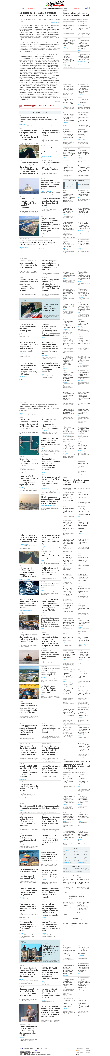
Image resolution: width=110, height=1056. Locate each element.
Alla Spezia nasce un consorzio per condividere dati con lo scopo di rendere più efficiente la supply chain (68, 376)
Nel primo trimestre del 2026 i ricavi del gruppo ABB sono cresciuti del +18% (68, 101)
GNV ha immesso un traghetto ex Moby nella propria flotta (84, 194)
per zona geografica (84, 188)
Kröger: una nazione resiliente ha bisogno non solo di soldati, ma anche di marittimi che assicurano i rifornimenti (28, 982)
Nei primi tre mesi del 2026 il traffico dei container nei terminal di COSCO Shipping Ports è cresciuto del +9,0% (68, 225)
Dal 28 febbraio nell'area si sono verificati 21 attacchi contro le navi (68, 533)
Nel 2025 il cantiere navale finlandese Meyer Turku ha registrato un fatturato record (84, 342)
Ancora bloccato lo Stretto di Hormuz (27, 294)
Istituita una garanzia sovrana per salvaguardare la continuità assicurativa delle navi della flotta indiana (50, 285)
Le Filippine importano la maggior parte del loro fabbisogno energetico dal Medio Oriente (28, 717)
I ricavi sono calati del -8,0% (69, 628)
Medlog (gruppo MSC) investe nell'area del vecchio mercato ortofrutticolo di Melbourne (28, 730)
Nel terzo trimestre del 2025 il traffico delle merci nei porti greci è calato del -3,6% (83, 675)
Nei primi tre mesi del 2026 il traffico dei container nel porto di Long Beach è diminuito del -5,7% (84, 225)
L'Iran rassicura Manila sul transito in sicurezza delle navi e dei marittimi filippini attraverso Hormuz (28, 708)
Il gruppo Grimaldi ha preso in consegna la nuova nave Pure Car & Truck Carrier (84, 169)
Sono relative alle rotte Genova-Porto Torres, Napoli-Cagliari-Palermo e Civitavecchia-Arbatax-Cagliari (49, 760)
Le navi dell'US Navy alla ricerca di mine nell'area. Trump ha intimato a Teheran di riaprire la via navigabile (28, 547)
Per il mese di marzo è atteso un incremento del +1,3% (68, 418)
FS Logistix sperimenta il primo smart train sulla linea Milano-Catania (69, 274)
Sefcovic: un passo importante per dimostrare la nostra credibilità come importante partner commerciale (51, 960)
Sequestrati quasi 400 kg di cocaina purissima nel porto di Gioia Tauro (84, 591)
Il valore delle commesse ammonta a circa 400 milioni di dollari (69, 251)
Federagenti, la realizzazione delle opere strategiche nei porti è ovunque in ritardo (27, 926)
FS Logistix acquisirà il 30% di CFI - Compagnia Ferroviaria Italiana (50, 166)
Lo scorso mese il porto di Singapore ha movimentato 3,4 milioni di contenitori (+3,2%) (84, 639)
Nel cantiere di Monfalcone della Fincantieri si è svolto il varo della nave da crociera (50, 347)
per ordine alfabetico (84, 185)
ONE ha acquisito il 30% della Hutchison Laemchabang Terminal (84, 623)
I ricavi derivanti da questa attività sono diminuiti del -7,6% (83, 383)
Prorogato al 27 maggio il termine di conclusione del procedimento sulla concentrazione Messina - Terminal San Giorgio (68, 143)
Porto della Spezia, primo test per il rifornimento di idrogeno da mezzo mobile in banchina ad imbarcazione (68, 559)
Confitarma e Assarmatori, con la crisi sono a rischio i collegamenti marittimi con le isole (84, 511)
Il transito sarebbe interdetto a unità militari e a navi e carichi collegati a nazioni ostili (50, 316)
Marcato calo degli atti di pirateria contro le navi (50, 586)
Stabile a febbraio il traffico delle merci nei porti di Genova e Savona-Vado (50, 571)
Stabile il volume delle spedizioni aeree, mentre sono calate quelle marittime (36, 125)
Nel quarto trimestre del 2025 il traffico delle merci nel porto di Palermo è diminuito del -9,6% (50, 993)
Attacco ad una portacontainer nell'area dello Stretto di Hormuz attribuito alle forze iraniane (50, 185)
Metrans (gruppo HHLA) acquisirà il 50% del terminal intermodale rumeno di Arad (50, 926)
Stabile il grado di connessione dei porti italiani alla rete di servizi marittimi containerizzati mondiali (50, 856)
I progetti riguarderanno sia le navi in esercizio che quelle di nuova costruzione (69, 438)
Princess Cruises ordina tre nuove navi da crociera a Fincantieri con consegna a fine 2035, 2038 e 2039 (28, 368)
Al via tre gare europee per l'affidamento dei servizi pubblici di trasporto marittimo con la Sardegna (50, 750)
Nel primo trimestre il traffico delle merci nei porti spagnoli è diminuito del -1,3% (84, 57)
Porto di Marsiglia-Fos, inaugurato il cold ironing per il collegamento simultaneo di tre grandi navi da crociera (68, 361)
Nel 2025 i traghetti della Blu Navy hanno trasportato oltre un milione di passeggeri (83, 89)
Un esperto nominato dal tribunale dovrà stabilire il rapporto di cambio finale (83, 315)
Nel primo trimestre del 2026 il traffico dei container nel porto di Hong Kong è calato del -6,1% (83, 292)
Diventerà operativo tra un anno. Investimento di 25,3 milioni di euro (83, 615)
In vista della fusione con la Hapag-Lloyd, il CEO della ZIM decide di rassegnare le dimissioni (50, 367)
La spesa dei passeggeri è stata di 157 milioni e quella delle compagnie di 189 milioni (38, 812)
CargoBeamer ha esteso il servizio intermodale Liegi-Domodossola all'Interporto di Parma (83, 118)
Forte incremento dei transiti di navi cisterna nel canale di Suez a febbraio (50, 656)
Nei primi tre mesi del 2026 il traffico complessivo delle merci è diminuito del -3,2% (50, 140)
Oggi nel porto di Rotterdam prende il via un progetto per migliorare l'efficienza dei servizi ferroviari (28, 750)
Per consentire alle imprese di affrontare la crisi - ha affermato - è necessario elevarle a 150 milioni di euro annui (28, 213)
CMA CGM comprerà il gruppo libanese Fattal (83, 323)
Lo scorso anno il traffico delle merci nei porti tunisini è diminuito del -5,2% (68, 576)
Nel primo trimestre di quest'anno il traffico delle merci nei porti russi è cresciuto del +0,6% (50, 481)
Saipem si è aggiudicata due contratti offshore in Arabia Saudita (68, 244)
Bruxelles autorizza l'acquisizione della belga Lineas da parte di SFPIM (84, 244)
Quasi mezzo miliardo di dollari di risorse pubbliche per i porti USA (28, 839)
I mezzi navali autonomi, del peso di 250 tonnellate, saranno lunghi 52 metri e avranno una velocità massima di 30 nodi (84, 143)
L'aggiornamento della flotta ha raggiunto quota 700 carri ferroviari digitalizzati (69, 281)
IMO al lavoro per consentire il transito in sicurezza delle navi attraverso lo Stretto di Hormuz (28, 603)
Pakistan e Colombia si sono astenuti (49, 630)
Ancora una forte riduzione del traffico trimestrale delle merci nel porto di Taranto (69, 292)
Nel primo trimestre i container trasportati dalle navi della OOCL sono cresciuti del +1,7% (84, 375)
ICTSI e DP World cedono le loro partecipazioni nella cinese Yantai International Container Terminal (49, 973)
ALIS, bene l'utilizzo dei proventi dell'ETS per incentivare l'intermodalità (69, 655)
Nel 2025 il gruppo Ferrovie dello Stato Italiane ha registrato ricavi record (49, 689)
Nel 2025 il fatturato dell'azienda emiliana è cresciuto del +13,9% (68, 550)
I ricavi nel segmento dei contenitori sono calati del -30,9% (83, 662)
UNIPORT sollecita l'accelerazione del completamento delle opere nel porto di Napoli (49, 840)
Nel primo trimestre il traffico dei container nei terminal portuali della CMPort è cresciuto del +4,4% (69, 117)
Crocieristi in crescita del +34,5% (48, 578)
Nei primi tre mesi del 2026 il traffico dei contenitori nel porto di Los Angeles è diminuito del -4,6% (69, 324)
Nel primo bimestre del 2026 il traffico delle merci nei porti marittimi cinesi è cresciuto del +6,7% (28, 873)
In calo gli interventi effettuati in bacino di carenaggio (82, 473)
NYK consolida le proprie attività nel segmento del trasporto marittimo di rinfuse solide (83, 559)
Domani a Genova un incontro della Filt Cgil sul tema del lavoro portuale (69, 638)
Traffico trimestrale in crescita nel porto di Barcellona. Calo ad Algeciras (50, 202)
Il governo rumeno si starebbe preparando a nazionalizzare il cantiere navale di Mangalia (50, 892)
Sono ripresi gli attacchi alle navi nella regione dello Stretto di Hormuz (28, 787)
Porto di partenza (83, 183)
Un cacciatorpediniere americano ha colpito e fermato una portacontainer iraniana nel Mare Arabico (28, 285)
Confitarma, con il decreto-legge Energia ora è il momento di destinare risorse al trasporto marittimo (69, 609)
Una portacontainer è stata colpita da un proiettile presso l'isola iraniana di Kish (28, 638)
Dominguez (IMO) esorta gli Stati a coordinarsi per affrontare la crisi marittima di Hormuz (69, 525)
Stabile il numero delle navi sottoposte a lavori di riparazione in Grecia (84, 466)
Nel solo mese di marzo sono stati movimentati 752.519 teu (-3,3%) (68, 332)
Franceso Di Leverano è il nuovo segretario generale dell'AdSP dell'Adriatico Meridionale (68, 395)
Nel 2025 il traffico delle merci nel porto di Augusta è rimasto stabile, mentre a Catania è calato (28, 346)
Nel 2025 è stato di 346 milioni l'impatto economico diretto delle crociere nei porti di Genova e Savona (39, 807)
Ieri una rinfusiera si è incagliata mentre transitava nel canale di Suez (68, 511)
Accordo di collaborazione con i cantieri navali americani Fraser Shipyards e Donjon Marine (50, 680)
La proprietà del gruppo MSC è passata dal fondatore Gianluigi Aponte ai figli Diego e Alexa (28, 480)
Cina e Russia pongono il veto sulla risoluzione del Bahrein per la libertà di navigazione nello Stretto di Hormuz (50, 622)
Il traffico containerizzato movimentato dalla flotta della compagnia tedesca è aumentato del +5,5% (49, 882)
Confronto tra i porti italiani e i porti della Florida (68, 306)
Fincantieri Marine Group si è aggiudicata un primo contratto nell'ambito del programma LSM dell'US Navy (84, 275)
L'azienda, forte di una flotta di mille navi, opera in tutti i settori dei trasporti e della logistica (28, 490)
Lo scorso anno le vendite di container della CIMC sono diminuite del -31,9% (84, 655)
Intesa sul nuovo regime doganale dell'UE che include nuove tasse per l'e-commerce (27, 821)
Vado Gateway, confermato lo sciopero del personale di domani (50, 729)
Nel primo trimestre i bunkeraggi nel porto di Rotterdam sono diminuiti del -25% (84, 210)
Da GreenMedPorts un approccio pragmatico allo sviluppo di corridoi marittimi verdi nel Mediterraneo (83, 44)
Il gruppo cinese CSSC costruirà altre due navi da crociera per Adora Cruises (28, 992)
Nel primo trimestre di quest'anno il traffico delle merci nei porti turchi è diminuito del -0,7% (50, 539)
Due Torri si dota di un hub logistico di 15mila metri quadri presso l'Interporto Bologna (68, 542)
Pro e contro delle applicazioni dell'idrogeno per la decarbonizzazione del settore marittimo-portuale (69, 675)
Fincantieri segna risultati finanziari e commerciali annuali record (27, 907)
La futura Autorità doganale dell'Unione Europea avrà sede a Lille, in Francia (28, 891)
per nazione (82, 186)
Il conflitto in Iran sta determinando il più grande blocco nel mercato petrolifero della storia (50, 442)
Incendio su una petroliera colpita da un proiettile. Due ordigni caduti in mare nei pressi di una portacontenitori (28, 796)
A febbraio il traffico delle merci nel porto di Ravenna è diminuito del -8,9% (68, 411)
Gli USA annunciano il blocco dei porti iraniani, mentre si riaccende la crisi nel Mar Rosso (50, 500)
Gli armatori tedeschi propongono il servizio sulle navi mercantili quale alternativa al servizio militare (28, 972)
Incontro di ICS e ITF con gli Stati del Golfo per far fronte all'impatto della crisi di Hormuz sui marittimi (28, 771)
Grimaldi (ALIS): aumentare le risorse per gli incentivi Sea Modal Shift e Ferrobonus (27, 203)
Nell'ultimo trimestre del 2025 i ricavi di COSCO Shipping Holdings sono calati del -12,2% (28, 1030)
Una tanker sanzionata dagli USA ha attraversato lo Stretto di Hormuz (28, 462)
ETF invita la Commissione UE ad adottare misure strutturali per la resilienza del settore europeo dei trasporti (50, 640)
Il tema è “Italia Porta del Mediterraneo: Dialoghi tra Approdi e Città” (83, 548)
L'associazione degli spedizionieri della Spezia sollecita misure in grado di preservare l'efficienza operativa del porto (84, 527)
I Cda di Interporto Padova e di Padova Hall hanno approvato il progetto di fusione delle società (84, 307)
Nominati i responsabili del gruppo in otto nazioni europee (83, 567)
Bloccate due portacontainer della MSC (49, 157)
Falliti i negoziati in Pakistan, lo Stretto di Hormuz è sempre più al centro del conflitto (28, 538)
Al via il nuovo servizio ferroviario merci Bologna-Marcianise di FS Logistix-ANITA (68, 27)
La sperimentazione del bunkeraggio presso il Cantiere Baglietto (68, 568)
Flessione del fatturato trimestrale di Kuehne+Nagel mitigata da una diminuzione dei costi (38, 120)
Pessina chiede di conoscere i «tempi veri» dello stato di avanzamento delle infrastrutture (28, 936)
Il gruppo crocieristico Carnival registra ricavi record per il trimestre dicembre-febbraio (50, 821)
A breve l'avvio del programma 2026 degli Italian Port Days (83, 541)
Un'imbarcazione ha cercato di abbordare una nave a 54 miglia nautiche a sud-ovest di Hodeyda (50, 508)
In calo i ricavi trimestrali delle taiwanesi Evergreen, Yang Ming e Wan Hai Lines (84, 27)
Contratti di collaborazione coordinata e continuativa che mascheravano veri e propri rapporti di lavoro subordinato (83, 420)
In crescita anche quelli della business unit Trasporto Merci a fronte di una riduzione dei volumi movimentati (50, 697)
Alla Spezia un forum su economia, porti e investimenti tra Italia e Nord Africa (84, 446)
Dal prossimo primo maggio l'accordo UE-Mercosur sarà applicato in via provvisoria (51, 950)
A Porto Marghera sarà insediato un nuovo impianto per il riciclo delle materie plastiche (50, 265)
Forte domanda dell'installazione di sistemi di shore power (75, 19)
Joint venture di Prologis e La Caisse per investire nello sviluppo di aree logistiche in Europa (27, 572)
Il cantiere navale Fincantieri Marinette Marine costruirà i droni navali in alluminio (84, 134)
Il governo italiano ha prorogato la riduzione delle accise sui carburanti (76, 482)
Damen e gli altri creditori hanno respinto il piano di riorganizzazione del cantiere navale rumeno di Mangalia (49, 909)
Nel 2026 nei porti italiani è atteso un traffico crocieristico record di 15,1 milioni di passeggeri (69, 342)
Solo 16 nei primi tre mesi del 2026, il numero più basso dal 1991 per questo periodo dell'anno (49, 593)
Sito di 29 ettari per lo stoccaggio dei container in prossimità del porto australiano (27, 740)
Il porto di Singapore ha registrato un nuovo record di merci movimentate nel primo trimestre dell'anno (50, 464)
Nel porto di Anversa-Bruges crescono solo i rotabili (50, 133)
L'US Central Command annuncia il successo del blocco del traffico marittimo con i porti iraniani (28, 424)
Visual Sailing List (70, 184)
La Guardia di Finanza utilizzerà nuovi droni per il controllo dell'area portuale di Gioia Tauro (83, 578)
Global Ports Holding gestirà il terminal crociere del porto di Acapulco (84, 359)
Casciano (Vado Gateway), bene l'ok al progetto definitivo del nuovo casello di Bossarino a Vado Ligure (69, 447)
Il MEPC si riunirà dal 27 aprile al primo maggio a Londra (31, 248)
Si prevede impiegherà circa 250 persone (28, 898)
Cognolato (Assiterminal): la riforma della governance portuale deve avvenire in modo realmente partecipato (50, 329)
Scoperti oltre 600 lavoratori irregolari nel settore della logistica (83, 411)
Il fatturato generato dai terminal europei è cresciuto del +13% (84, 160)
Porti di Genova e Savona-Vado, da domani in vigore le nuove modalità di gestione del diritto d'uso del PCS (68, 592)
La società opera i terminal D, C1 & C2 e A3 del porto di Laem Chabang (83, 630)
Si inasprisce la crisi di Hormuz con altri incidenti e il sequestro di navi (49, 151)
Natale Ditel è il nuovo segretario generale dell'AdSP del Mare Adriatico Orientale (50, 769)
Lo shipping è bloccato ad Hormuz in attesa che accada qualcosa (50, 556)
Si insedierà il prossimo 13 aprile (48, 776)
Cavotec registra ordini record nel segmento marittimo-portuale (76, 14)
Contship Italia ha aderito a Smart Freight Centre (83, 100)
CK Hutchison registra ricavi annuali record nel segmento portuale (84, 153)
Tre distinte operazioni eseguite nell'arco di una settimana (83, 598)
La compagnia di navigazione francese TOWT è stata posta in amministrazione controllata (84, 430)
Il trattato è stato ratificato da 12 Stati (27, 414)
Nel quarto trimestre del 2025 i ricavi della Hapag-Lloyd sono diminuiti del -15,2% (50, 873)
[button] (90, 8)
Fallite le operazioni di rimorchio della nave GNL (83, 497)
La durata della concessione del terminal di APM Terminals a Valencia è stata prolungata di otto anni (68, 58)
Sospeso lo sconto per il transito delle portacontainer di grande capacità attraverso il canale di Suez (84, 395)
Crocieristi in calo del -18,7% (47, 1001)
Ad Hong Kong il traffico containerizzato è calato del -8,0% (84, 647)
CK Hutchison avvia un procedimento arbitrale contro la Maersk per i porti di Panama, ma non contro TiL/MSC (50, 604)
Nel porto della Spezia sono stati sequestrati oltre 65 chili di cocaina (68, 210)
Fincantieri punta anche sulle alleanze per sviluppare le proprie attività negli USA (50, 672)
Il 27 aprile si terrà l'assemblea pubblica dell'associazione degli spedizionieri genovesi (68, 169)
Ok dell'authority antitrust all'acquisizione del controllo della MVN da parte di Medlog (68, 134)
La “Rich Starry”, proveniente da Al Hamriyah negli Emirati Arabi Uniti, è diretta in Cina (28, 471)
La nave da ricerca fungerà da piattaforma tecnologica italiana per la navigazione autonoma (68, 498)
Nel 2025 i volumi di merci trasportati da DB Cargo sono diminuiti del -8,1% (68, 623)
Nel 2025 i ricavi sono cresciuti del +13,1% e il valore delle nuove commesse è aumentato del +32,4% (28, 916)
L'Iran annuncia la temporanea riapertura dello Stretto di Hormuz (50, 307)
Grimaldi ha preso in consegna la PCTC (68, 88)
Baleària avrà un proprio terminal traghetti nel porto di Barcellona (83, 608)
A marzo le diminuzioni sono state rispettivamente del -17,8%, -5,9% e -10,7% (84, 35)
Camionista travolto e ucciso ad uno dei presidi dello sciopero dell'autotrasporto (69, 153)
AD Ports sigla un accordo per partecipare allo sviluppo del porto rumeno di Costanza (49, 424)
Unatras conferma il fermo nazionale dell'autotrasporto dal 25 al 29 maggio (28, 264)
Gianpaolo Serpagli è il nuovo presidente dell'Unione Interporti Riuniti (69, 43)
